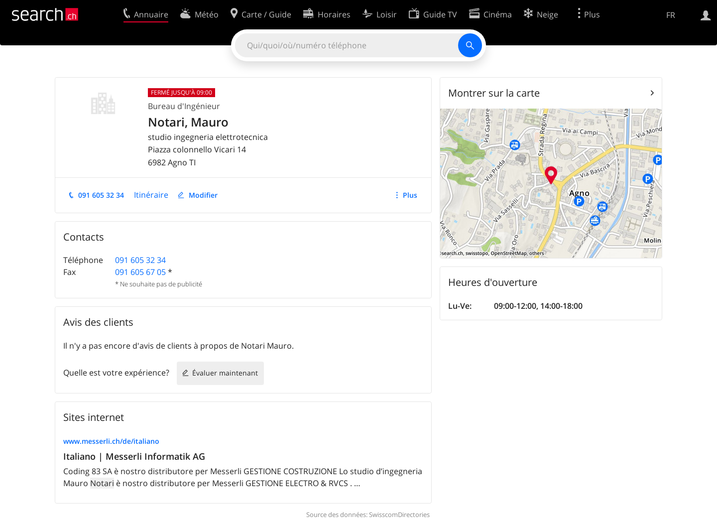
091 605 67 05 (140, 271)
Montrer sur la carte (494, 93)
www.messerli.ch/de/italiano (111, 441)
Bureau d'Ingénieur (184, 106)
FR (670, 14)
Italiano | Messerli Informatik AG (134, 456)
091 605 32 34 (101, 195)
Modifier (203, 195)
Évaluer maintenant (225, 373)
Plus (410, 195)
